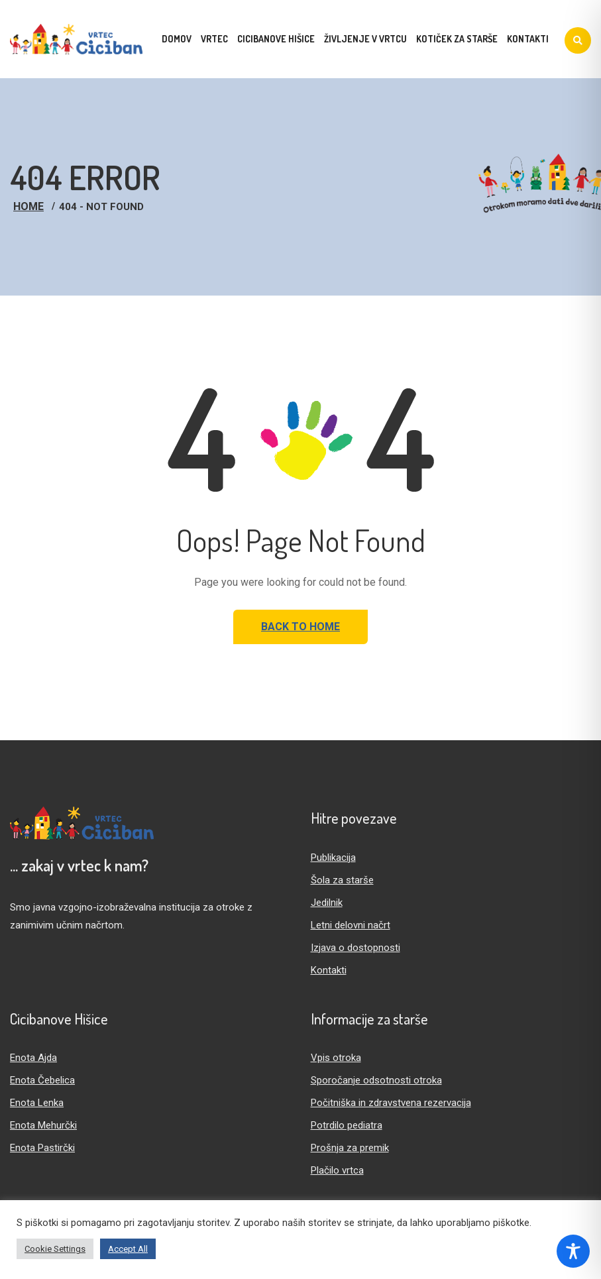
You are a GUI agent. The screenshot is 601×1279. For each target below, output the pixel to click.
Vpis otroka (336, 1058)
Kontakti (329, 970)
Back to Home (300, 626)
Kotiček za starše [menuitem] (457, 38)
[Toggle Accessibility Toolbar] (573, 1251)
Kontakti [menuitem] (528, 38)
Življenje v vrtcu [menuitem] (365, 38)
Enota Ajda (33, 1058)
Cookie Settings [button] (55, 1249)
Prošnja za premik (350, 1148)
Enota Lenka (37, 1103)
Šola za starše (342, 880)
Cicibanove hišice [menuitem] (276, 38)
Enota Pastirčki (42, 1148)
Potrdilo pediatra (346, 1125)
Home (28, 206)
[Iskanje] (578, 40)
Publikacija (333, 857)
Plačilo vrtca (337, 1170)
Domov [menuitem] (176, 38)
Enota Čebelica (42, 1080)
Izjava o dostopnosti (355, 948)
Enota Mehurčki (43, 1125)
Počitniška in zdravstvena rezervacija (391, 1103)
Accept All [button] (128, 1249)
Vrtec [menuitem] (214, 38)
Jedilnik (327, 903)
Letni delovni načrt (350, 925)
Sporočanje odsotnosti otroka (376, 1080)
